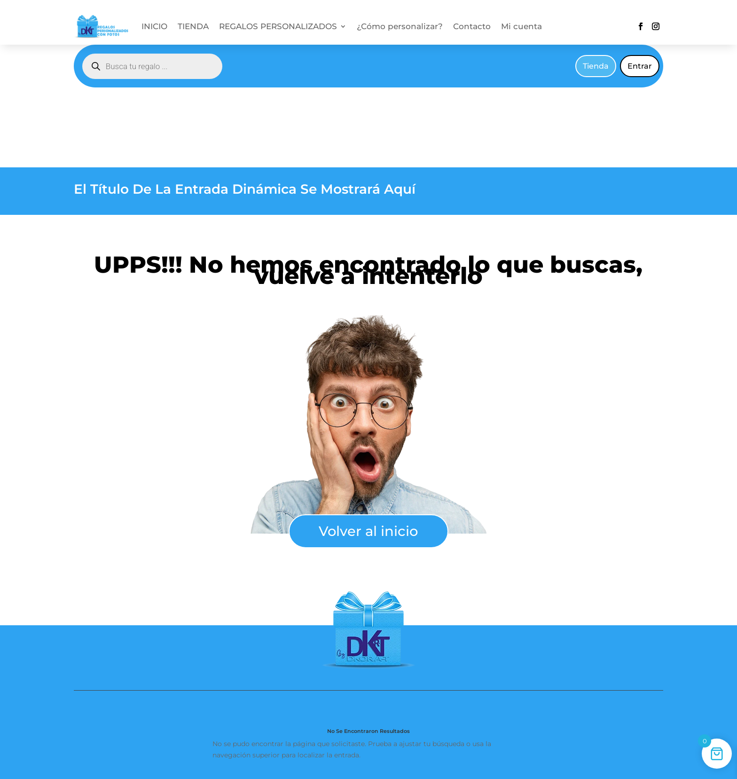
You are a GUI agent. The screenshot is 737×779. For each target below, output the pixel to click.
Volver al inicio (368, 451)
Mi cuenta (521, 27)
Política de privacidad (464, 704)
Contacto (472, 27)
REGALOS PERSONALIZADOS (278, 27)
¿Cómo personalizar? (400, 27)
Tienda (596, 66)
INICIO (154, 27)
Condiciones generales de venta (289, 704)
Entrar (639, 66)
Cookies (405, 704)
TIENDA (193, 27)
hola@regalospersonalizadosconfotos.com (546, 739)
